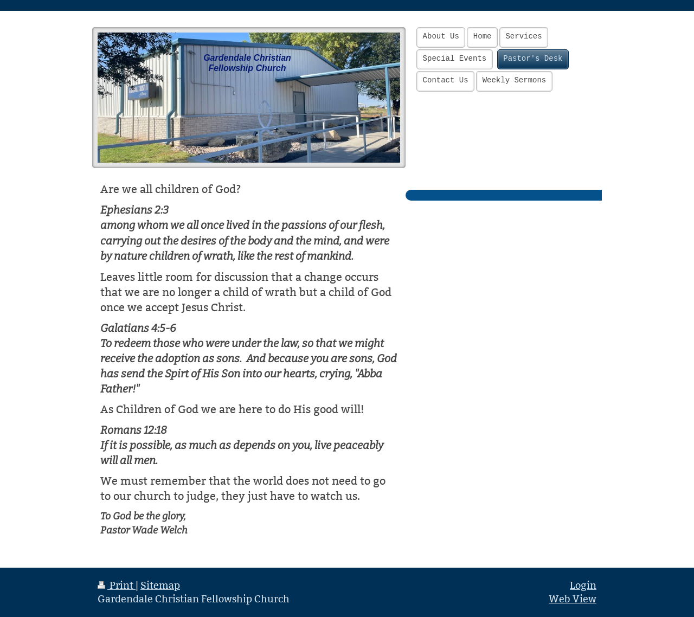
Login (583, 585)
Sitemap (160, 585)
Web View (572, 599)
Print (117, 585)
